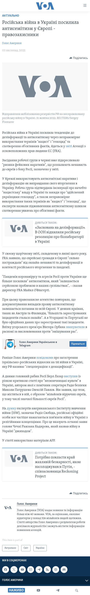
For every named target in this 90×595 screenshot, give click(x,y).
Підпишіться (78, 344)
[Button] (78, 58)
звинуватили (75, 327)
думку (12, 408)
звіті (69, 146)
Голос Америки (12, 43)
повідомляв (45, 358)
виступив (71, 376)
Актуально (10, 16)
